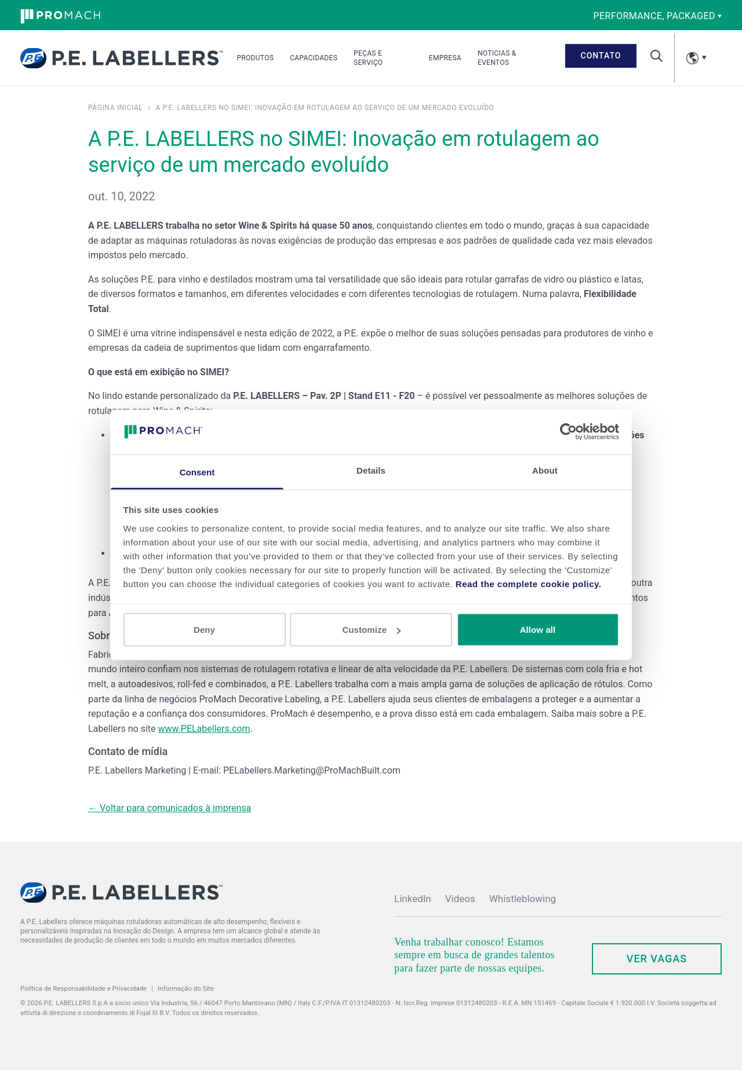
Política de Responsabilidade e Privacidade (83, 988)
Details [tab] (371, 470)
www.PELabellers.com (204, 728)
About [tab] (545, 470)
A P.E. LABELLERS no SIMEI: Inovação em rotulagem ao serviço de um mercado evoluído (324, 108)
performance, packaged (658, 15)
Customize (371, 630)
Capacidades (313, 58)
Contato (601, 55)
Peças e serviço (368, 58)
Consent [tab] (197, 472)
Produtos (255, 58)
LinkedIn (412, 898)
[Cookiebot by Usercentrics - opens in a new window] (568, 432)
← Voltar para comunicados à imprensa (169, 808)
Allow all (538, 630)
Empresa (445, 58)
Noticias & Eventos (497, 58)
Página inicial (115, 108)
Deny (204, 630)
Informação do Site (186, 988)
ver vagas (657, 958)
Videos (460, 898)
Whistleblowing (522, 898)
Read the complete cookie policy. (529, 583)
